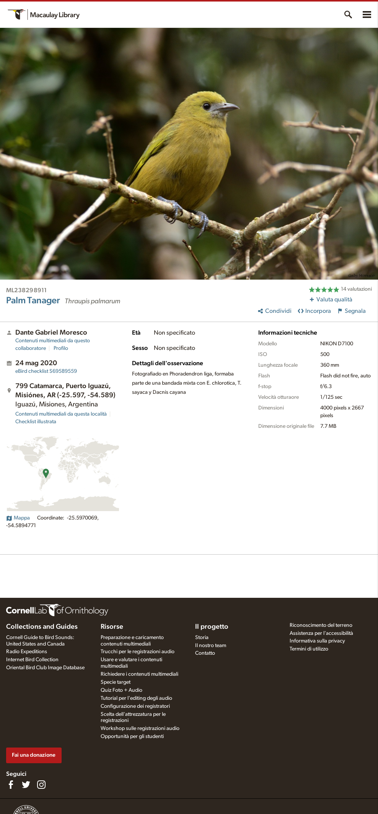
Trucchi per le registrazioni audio (137, 651)
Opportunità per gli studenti (132, 736)
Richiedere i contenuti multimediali (139, 674)
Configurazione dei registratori (135, 706)
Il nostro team (210, 645)
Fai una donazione (33, 755)
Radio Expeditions (26, 651)
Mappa (18, 518)
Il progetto (211, 626)
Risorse (112, 626)
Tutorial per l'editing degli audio (136, 698)
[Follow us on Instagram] (41, 784)
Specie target (115, 682)
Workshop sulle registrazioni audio (140, 728)
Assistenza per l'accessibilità (321, 633)
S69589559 (46, 371)
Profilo (61, 348)
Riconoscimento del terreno (321, 625)
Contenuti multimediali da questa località (61, 414)
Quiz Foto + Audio (121, 690)
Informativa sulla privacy (317, 641)
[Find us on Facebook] (10, 784)
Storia (202, 637)
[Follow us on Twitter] (26, 784)
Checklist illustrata (35, 421)
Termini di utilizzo (309, 649)
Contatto (205, 653)
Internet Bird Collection (32, 659)
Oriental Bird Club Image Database (45, 667)
